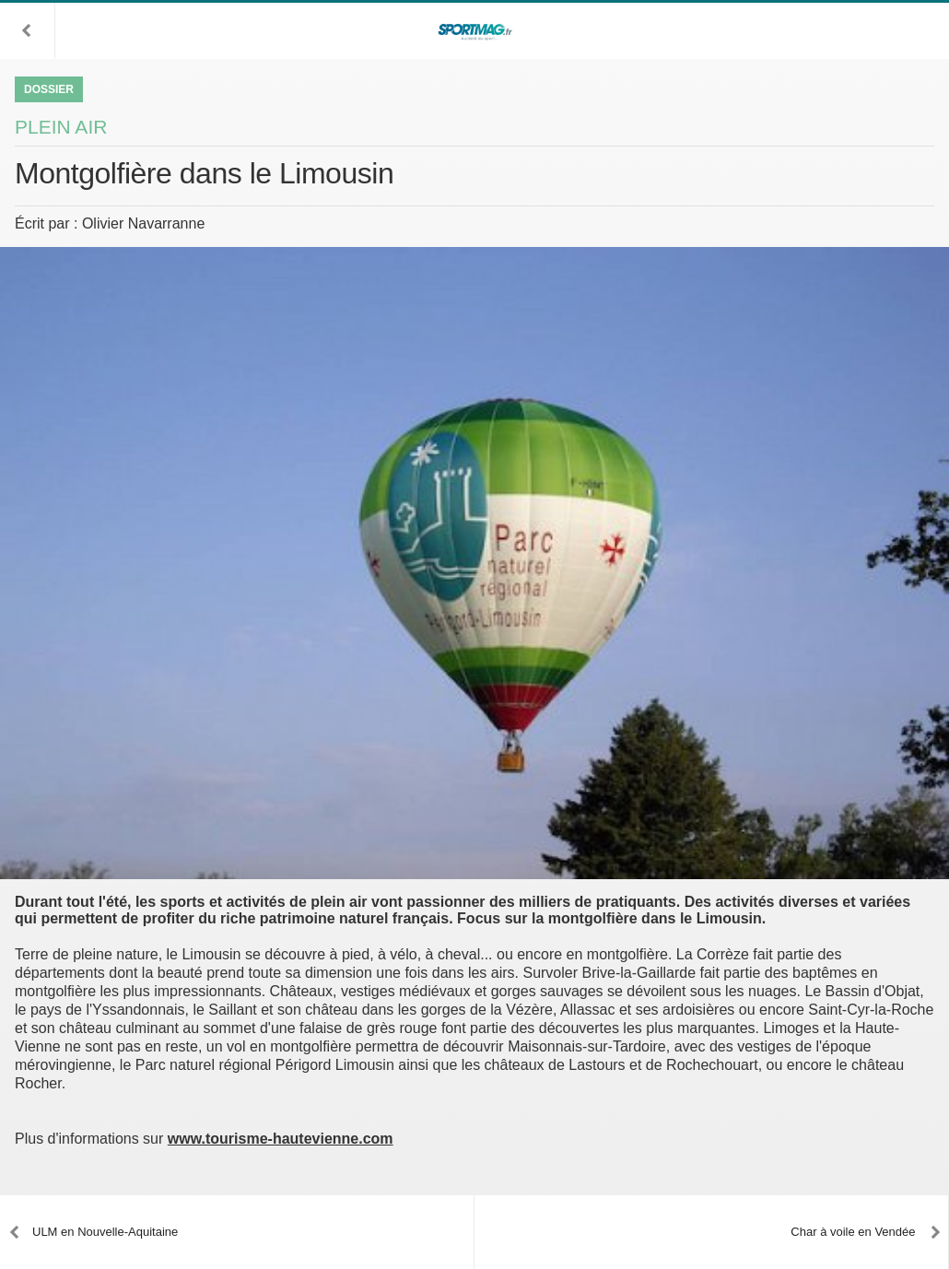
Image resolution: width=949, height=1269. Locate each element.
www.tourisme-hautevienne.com (280, 1138)
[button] (27, 30)
